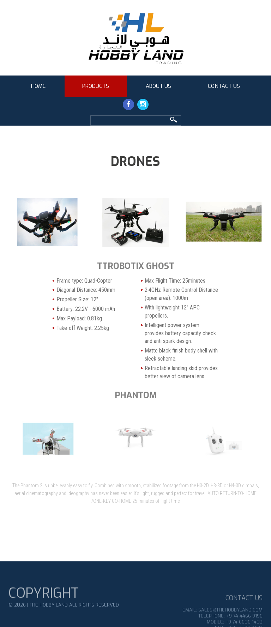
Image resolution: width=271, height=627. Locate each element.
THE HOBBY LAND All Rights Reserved (74, 615)
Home (38, 86)
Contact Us (224, 86)
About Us (158, 86)
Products (95, 86)
